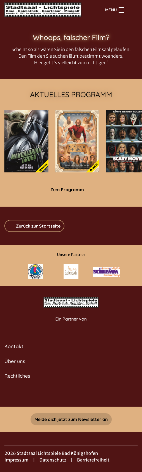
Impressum (16, 460)
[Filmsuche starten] (132, 9)
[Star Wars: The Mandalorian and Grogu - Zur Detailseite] (26, 141)
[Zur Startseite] (42, 9)
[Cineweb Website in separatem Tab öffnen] (71, 325)
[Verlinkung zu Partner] (35, 271)
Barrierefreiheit (93, 460)
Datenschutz (52, 460)
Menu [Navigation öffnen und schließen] (114, 10)
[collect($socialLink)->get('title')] (64, 394)
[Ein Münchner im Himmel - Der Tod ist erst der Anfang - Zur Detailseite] (77, 141)
